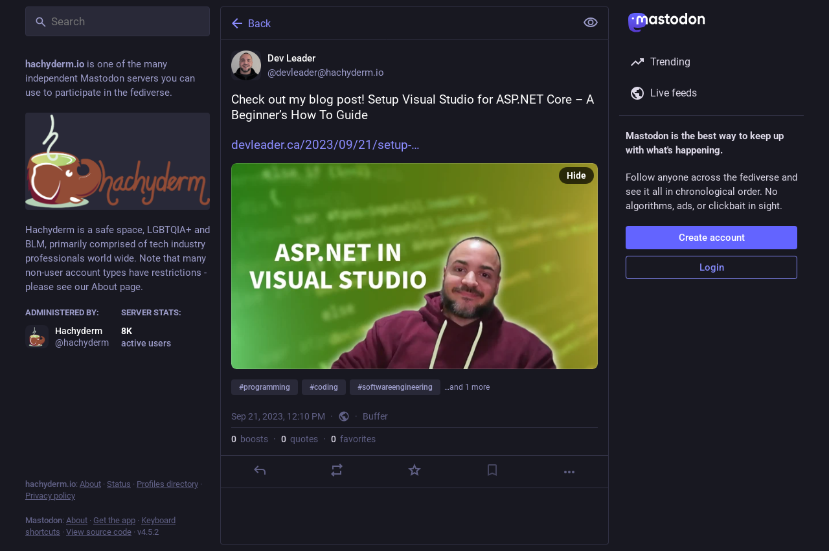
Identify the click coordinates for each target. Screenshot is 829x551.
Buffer (375, 416)
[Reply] (259, 470)
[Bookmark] (492, 470)
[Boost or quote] (337, 470)
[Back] (397, 23)
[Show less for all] (590, 22)
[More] (569, 472)
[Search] (117, 21)
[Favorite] (414, 470)
